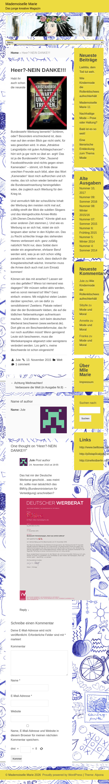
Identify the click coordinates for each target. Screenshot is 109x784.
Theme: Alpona (94, 779)
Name (15, 684)
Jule (19, 359)
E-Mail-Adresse (21, 700)
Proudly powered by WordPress (62, 779)
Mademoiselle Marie (21, 4)
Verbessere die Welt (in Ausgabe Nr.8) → (41, 387)
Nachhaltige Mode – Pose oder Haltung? (88, 118)
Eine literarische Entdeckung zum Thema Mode (86, 149)
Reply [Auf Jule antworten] (23, 609)
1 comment (23, 364)
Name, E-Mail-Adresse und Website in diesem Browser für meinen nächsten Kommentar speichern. (35, 740)
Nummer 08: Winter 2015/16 (87, 210)
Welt (59, 359)
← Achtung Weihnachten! (27, 382)
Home (15, 52)
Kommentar (18, 646)
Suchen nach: (88, 402)
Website (16, 715)
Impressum (86, 382)
